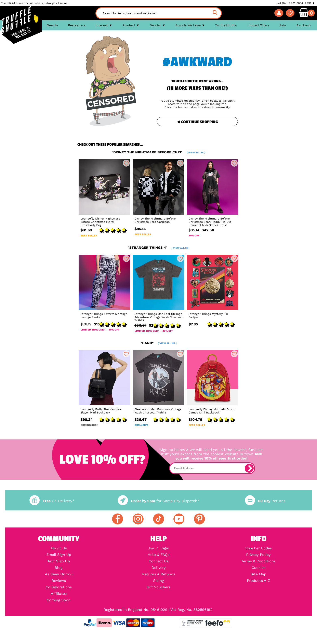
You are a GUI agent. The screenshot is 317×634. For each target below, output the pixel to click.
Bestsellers (76, 25)
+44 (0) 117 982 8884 (289, 3)
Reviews (59, 580)
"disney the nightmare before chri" (158, 152)
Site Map (258, 574)
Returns (265, 501)
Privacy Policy (258, 554)
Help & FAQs (158, 554)
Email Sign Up (58, 554)
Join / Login (158, 548)
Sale (282, 25)
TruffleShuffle (226, 25)
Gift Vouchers (158, 587)
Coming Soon (58, 600)
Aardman (303, 25)
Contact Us (159, 561)
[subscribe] (249, 468)
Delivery (158, 567)
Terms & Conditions (258, 561)
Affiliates (59, 593)
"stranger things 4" (158, 247)
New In (52, 25)
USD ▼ (310, 3)
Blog (59, 567)
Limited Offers (258, 25)
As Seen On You (58, 574)
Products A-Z (258, 580)
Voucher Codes (258, 548)
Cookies (258, 567)
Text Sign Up (58, 561)
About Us (58, 548)
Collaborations (59, 587)
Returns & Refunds (158, 574)
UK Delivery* (51, 501)
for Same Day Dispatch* (158, 501)
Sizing (158, 580)
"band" (159, 343)
